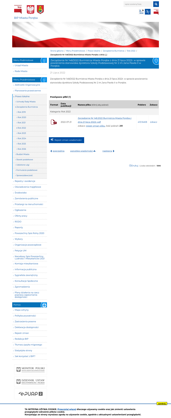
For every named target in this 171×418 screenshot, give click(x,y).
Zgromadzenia (22, 287)
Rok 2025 (22, 144)
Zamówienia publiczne (26, 198)
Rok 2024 (22, 138)
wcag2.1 (141, 12)
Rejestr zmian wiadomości (68, 140)
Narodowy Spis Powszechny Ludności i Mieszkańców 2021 (30, 257)
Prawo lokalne (94, 51)
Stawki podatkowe (24, 159)
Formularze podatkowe (26, 170)
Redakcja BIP (21, 339)
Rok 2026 (22, 149)
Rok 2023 (22, 133)
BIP (156, 12)
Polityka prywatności (25, 316)
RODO (18, 221)
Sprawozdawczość (24, 175)
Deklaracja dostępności (27, 327)
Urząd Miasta (21, 65)
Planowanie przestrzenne (28, 90)
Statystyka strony (23, 350)
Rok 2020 (22, 117)
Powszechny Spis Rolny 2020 (29, 233)
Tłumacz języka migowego (28, 344)
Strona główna (57, 51)
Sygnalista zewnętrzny (26, 275)
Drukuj (134, 165)
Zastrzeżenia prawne (25, 321)
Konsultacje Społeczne (26, 281)
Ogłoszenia (20, 210)
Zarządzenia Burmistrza (113, 51)
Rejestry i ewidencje (25, 181)
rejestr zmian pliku (95, 126)
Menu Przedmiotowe (75, 51)
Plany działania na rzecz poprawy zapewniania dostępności (27, 294)
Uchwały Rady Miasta (26, 102)
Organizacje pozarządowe (28, 245)
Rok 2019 (22, 112)
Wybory (19, 239)
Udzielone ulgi (22, 165)
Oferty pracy (21, 216)
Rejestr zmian (22, 333)
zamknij (162, 404)
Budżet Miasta (22, 154)
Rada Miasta (21, 71)
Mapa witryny (22, 310)
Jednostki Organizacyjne (27, 85)
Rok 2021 (22, 122)
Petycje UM (21, 250)
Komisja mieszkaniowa (26, 263)
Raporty (19, 227)
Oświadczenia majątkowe (28, 187)
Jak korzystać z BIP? (25, 356)
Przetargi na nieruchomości (29, 204)
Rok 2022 (131, 51)
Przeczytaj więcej (67, 409)
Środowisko (21, 192)
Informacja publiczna (26, 269)
